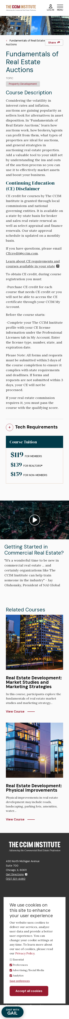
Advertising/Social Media (28, 970)
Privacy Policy (24, 953)
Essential (18, 959)
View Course (15, 711)
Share (54, 42)
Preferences (20, 965)
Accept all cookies (28, 991)
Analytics (18, 975)
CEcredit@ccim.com (22, 253)
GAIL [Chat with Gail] (12, 1012)
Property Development (23, 84)
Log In (50, 7)
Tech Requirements (36, 427)
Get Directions (16, 874)
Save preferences (20, 981)
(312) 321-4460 (15, 878)
